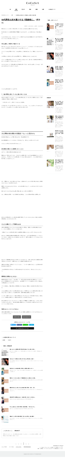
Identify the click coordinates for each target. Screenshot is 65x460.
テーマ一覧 (11, 447)
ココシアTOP (4, 447)
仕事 (43, 9)
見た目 (23, 9)
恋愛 (16, 9)
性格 (30, 9)
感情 (36, 9)
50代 (10, 340)
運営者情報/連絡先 (27, 447)
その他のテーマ (51, 9)
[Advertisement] (22, 77)
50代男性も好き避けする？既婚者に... (18, 20)
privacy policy (18, 447)
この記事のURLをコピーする (22, 328)
